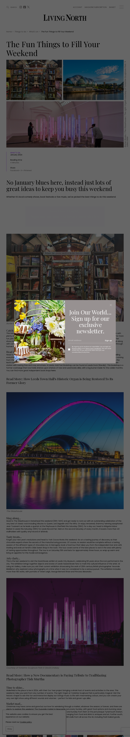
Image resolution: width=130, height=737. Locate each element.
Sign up (108, 340)
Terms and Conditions (93, 348)
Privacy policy (77, 348)
